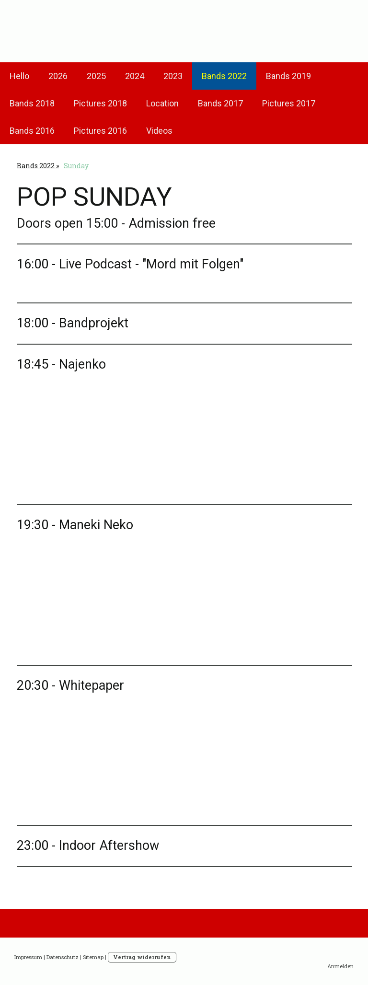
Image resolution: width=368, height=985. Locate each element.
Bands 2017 (220, 103)
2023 (173, 76)
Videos (159, 131)
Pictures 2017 (288, 103)
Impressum (28, 957)
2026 (58, 76)
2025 (96, 76)
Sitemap (93, 957)
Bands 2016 (32, 131)
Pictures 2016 (100, 131)
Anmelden (340, 966)
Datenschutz (62, 957)
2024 (134, 76)
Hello (19, 76)
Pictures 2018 (100, 103)
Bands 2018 (32, 103)
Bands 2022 (224, 76)
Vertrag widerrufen (142, 957)
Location (162, 103)
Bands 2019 (288, 76)
